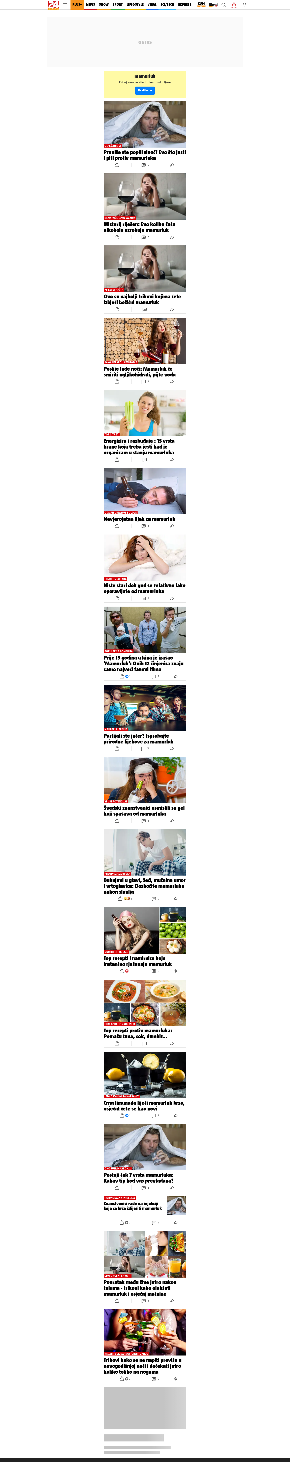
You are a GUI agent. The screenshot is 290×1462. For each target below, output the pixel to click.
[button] (224, 5)
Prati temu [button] (145, 90)
